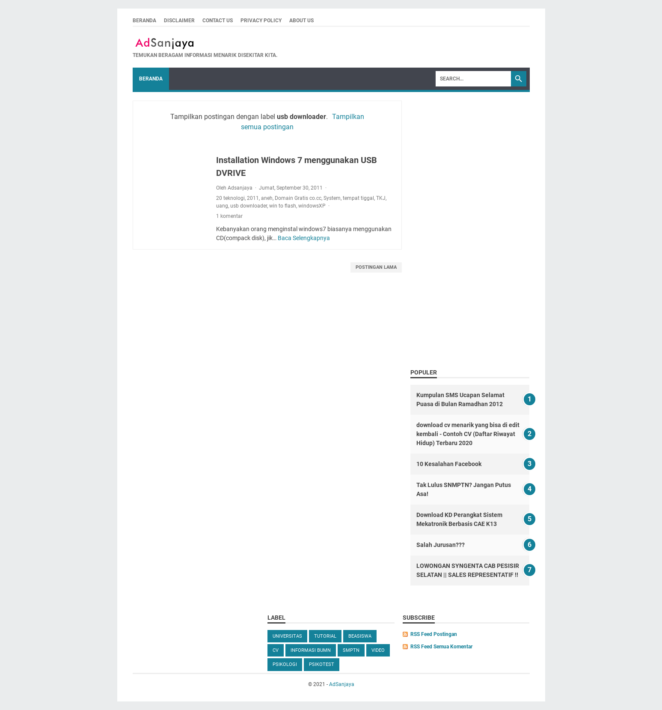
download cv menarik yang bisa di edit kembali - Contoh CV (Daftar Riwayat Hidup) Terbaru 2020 (468, 434)
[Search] (473, 78)
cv (276, 650)
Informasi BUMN (311, 650)
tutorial (325, 636)
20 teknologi (230, 198)
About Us (301, 21)
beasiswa (359, 636)
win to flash (282, 206)
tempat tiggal (358, 198)
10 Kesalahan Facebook (448, 463)
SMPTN (351, 650)
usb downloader (248, 206)
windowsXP (312, 206)
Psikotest (321, 664)
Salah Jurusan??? (440, 544)
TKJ (381, 198)
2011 (253, 198)
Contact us (217, 21)
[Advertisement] (469, 226)
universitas (287, 636)
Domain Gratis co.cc (298, 198)
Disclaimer (179, 21)
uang (222, 206)
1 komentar (229, 216)
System (332, 198)
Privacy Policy (261, 21)
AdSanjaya (341, 684)
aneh (267, 198)
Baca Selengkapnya (304, 238)
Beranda (144, 21)
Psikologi (285, 664)
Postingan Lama (376, 267)
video (378, 650)
